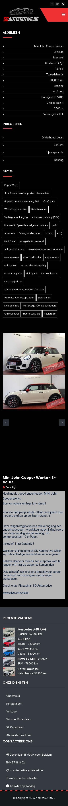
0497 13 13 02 (16, 762)
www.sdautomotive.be (15, 592)
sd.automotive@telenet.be (26, 770)
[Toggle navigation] (63, 15)
